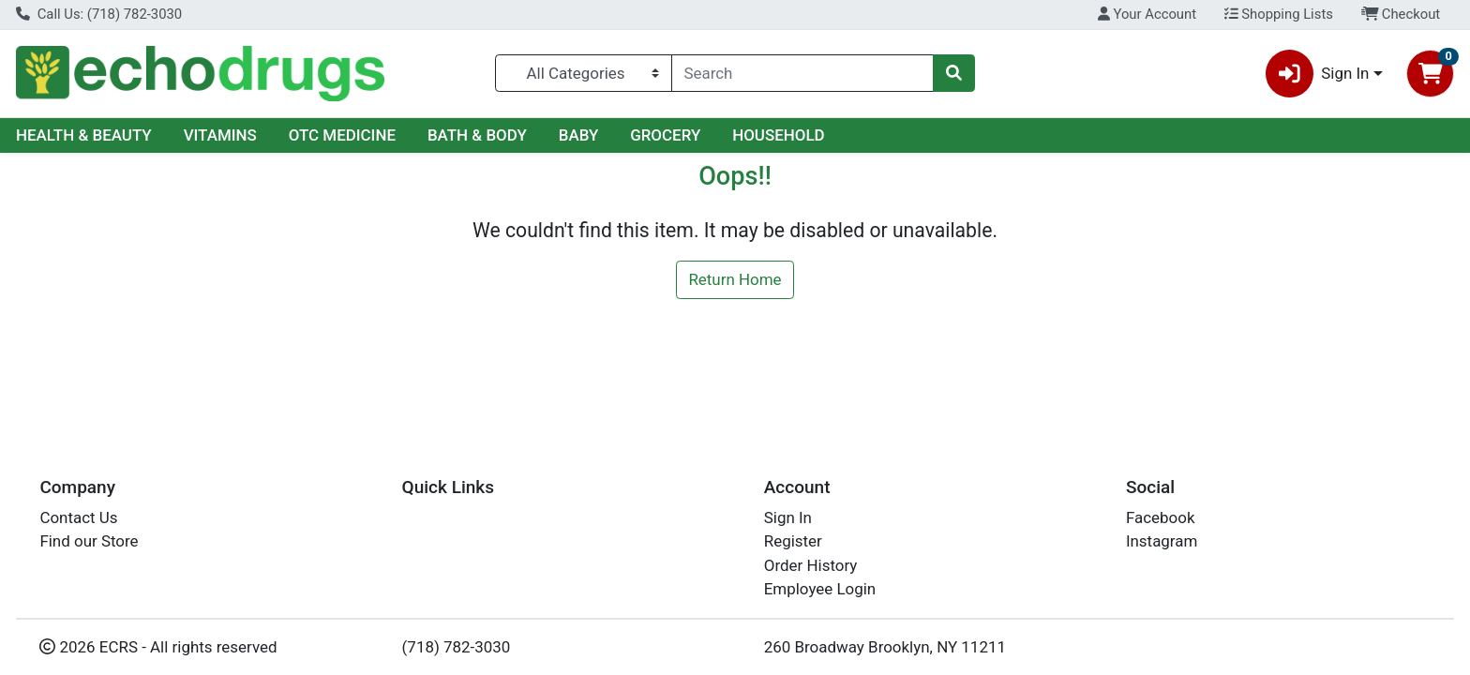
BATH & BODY (477, 135)
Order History (811, 565)
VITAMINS (220, 135)
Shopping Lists (1278, 14)
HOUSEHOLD (778, 135)
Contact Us (78, 517)
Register (793, 541)
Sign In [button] (1318, 74)
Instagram (1161, 541)
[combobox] (803, 73)
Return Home (734, 279)
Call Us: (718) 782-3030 (99, 14)
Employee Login (820, 588)
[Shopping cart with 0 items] (1430, 74)
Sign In (788, 517)
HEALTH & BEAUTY (84, 135)
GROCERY (665, 135)
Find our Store (88, 541)
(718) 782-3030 (456, 647)
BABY (579, 135)
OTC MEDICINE (342, 135)
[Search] (803, 73)
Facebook (1160, 517)
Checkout (1401, 14)
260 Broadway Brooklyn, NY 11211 (885, 647)
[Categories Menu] (583, 73)
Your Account (1147, 14)
